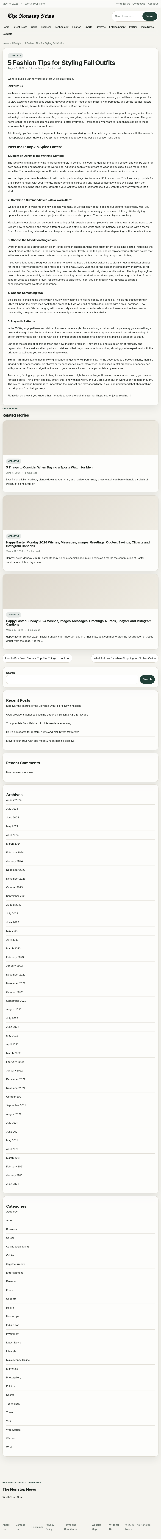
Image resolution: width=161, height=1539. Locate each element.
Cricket (10, 1255)
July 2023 (12, 913)
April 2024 (12, 835)
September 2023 (16, 896)
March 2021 (13, 1157)
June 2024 (12, 817)
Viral (8, 1421)
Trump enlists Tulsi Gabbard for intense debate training (38, 723)
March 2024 (13, 843)
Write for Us (123, 3)
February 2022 (15, 1061)
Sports (88, 27)
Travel (9, 1412)
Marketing (12, 1368)
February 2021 (14, 1166)
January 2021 (14, 1175)
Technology (62, 27)
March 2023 (13, 948)
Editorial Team (36, 68)
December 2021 (15, 1079)
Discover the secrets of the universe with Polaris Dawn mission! (43, 705)
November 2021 (15, 1088)
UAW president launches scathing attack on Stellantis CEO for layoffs (47, 714)
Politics (133, 27)
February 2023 (15, 957)
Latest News (20, 27)
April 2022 (12, 1044)
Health (10, 1307)
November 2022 (15, 983)
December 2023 (15, 869)
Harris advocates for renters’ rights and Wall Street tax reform (42, 731)
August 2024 (14, 800)
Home (6, 27)
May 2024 (12, 826)
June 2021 (12, 1131)
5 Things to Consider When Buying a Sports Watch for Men (49, 467)
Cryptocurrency (15, 1264)
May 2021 (12, 1140)
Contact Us (139, 3)
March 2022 (13, 1053)
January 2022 (14, 1070)
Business (46, 27)
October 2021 (14, 1096)
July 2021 (11, 1122)
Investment (12, 1333)
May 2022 (12, 1035)
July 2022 (12, 1018)
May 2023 (12, 931)
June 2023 (12, 922)
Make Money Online (18, 1360)
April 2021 (12, 1149)
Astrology (11, 1211)
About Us (153, 3)
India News (147, 27)
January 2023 (14, 965)
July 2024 (12, 808)
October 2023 (14, 887)
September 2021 (16, 1105)
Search (150, 16)
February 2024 (15, 852)
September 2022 (16, 1000)
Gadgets (7, 33)
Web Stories (13, 1429)
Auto (9, 1220)
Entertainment (117, 27)
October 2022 (14, 992)
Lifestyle (101, 27)
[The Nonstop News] (55, 16)
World (34, 27)
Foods (9, 1290)
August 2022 (13, 1009)
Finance (76, 27)
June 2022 (12, 1026)
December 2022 (15, 974)
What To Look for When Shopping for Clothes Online (125, 658)
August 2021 (13, 1114)
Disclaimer (37, 1527)
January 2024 (14, 861)
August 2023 (13, 904)
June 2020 (12, 1184)
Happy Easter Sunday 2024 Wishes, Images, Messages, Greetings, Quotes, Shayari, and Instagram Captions (79, 623)
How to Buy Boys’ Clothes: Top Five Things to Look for (37, 658)
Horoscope (12, 1316)
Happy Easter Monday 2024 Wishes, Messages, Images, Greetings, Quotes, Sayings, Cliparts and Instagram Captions (78, 544)
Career (10, 1237)
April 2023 (12, 939)
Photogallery (13, 1377)
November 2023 (15, 878)
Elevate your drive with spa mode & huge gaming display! (40, 740)
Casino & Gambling (17, 1246)
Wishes (10, 1438)
